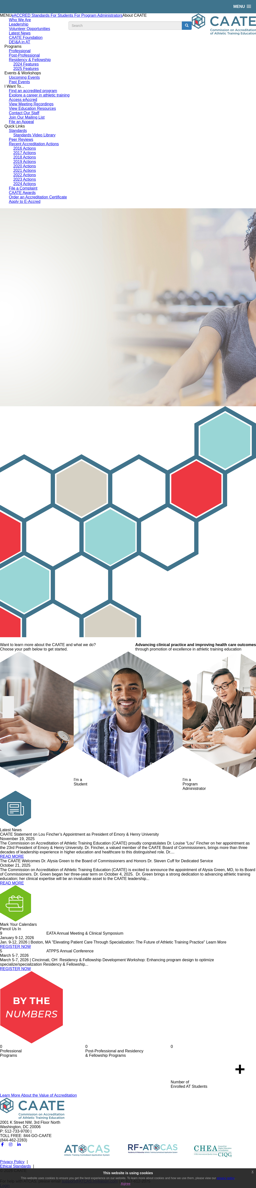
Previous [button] (8, 707)
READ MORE (12, 856)
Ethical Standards (15, 1166)
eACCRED (22, 15)
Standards (41, 15)
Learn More (38, 1095)
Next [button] (248, 707)
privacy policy (225, 1178)
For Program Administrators (98, 15)
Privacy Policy (12, 1162)
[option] (128, 307)
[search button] (187, 25)
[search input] (125, 25)
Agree (126, 1184)
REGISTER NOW (15, 946)
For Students (62, 15)
